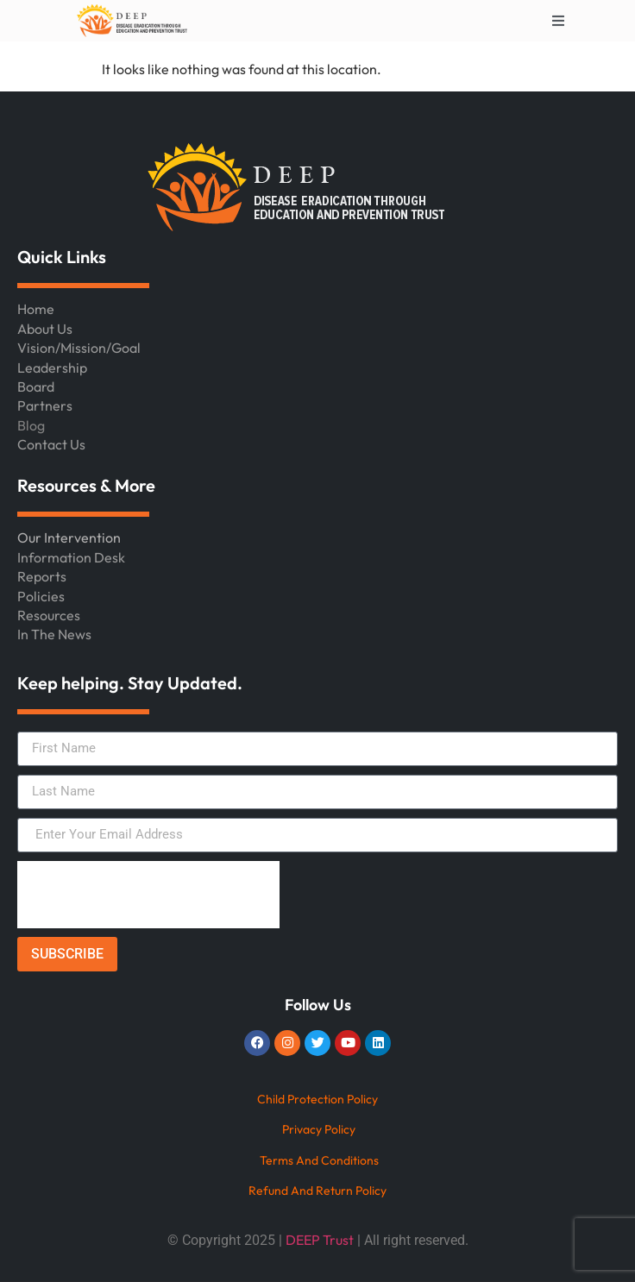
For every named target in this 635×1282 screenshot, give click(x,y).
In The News (54, 634)
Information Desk (71, 557)
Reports (41, 576)
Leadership (52, 367)
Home (35, 308)
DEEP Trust (320, 1239)
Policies (41, 596)
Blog (31, 425)
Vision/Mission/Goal (79, 347)
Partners (44, 405)
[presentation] (148, 894)
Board (35, 386)
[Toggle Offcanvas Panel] (558, 20)
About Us (44, 328)
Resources (48, 615)
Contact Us (51, 444)
